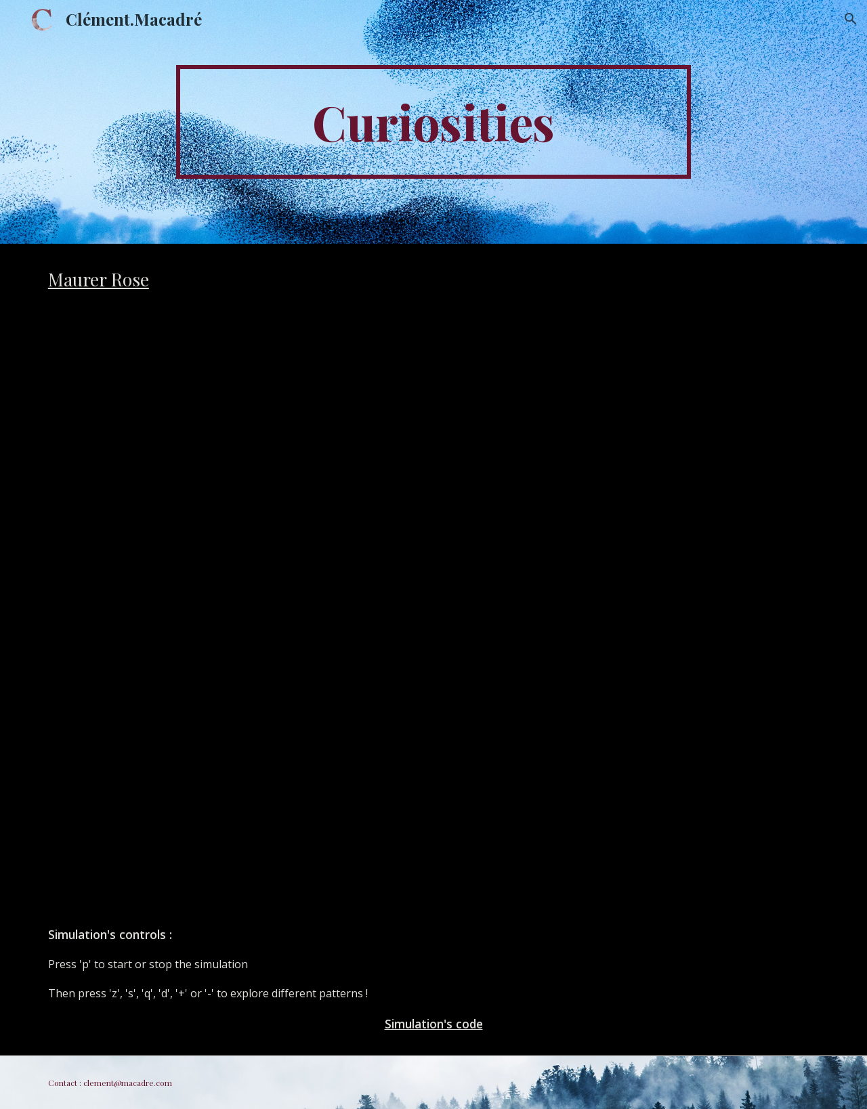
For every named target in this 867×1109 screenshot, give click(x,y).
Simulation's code (434, 1024)
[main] (433, 122)
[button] (850, 19)
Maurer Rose (98, 279)
